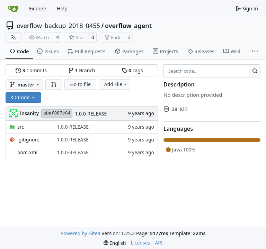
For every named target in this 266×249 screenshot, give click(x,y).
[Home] (13, 8)
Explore (37, 8)
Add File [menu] (116, 84)
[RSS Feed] (13, 37)
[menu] (115, 243)
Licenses (140, 242)
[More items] (254, 51)
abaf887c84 (56, 113)
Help (62, 8)
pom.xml (27, 152)
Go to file (80, 84)
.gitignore (28, 139)
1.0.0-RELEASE (91, 113)
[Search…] (254, 70)
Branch (81, 70)
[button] (53, 84)
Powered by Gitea (80, 233)
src (20, 126)
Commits (31, 70)
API (158, 242)
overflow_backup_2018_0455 (58, 25)
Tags (132, 70)
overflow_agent (128, 25)
